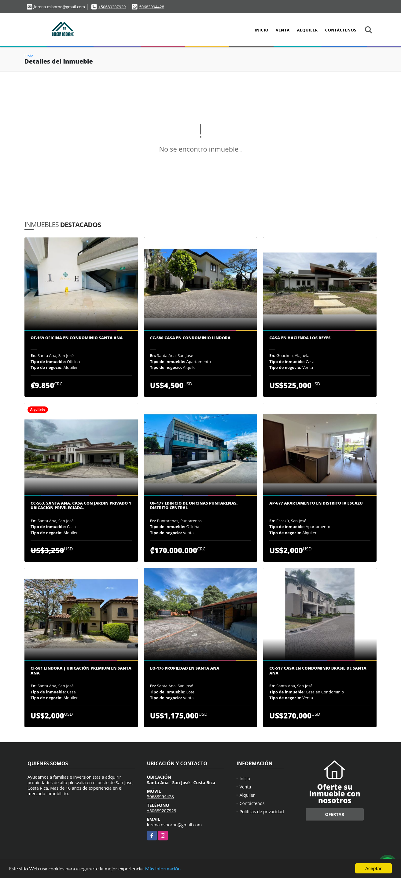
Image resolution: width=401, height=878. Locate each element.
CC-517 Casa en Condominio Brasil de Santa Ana (317, 670)
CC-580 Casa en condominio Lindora (190, 338)
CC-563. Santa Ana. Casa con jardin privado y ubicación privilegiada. (81, 505)
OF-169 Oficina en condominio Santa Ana (77, 338)
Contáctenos (340, 30)
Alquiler (307, 30)
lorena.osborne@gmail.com (174, 825)
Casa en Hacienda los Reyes (299, 338)
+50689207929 (112, 6)
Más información (163, 869)
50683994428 (151, 6)
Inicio (261, 30)
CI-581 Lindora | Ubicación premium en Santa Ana (81, 670)
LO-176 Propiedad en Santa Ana (184, 668)
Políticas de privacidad (262, 811)
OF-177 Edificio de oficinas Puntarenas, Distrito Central (194, 505)
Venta (282, 30)
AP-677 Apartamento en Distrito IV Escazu (316, 503)
